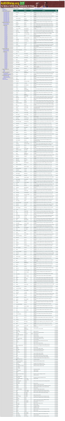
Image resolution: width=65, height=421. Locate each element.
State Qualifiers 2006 (6, 21)
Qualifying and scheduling (7, 74)
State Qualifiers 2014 (6, 13)
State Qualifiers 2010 (6, 17)
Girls (4, 71)
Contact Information (5, 79)
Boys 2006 (6, 42)
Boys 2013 (6, 28)
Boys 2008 (6, 38)
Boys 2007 (6, 40)
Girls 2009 (6, 37)
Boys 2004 (6, 46)
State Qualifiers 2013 (6, 14)
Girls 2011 (6, 33)
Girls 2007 (6, 41)
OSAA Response (6, 73)
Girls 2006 (6, 43)
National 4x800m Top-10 (7, 77)
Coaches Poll (4, 78)
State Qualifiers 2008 (6, 19)
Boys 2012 (6, 30)
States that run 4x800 (6, 76)
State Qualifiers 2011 (6, 16)
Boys (4, 70)
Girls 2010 (6, 35)
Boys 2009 (6, 36)
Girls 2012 (6, 31)
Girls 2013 (6, 29)
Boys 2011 (6, 32)
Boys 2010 (6, 34)
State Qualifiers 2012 (6, 15)
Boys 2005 (6, 44)
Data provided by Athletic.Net (39, 8)
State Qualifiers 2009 (6, 18)
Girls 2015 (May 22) (6, 24)
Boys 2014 (6, 26)
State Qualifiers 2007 (6, 20)
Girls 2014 (6, 27)
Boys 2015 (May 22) (6, 23)
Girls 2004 (6, 47)
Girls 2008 (6, 39)
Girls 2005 (6, 45)
